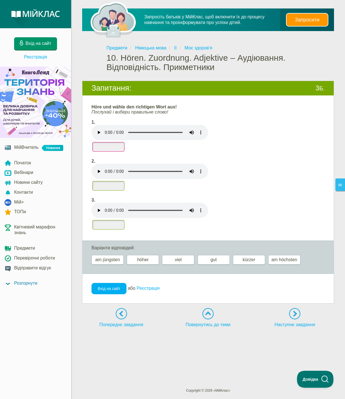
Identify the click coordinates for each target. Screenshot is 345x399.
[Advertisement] (208, 347)
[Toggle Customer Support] (315, 379)
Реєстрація (35, 56)
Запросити (307, 20)
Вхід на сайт (109, 288)
